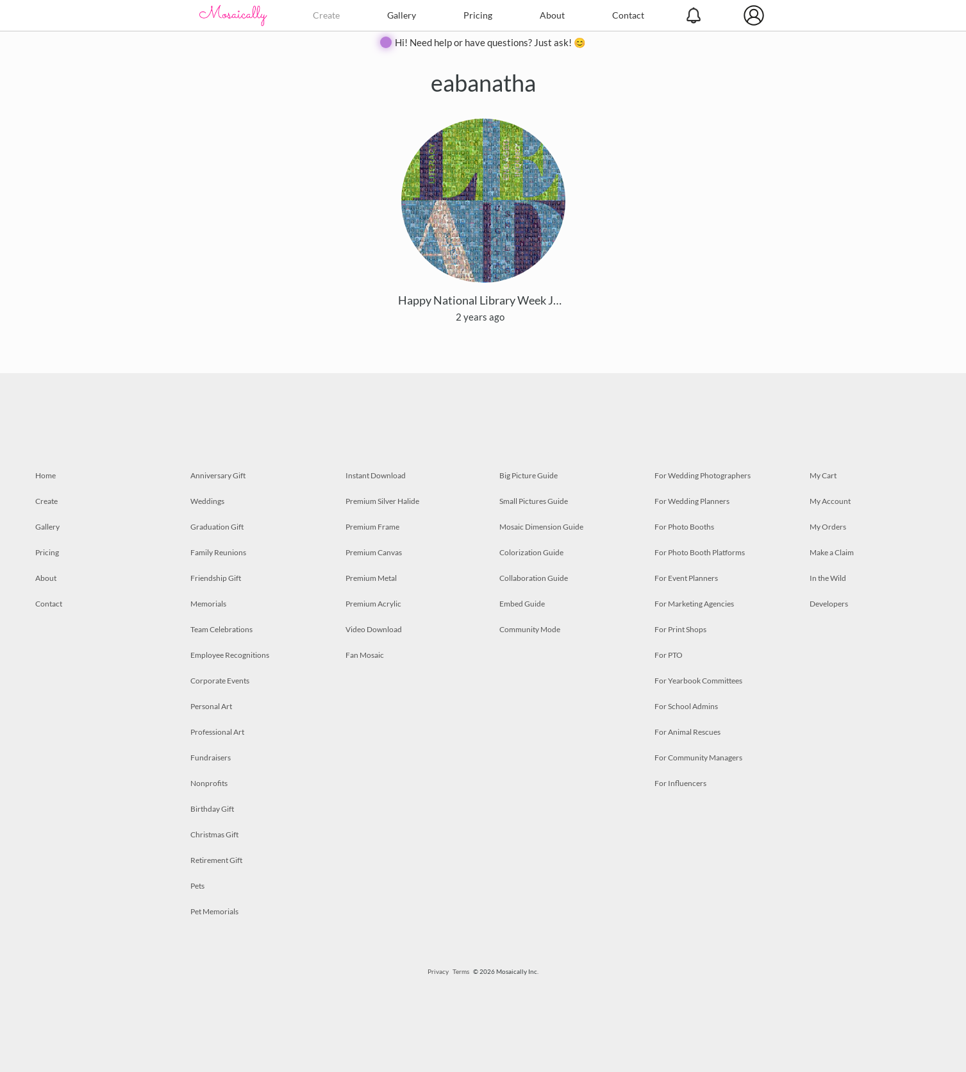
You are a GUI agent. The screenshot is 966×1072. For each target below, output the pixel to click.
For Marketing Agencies (694, 603)
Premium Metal (371, 578)
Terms (461, 971)
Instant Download (376, 475)
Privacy (438, 971)
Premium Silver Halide (382, 501)
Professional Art (217, 732)
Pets (197, 886)
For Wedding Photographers (702, 475)
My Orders (828, 527)
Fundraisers (210, 757)
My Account (830, 501)
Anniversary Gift (218, 475)
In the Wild (828, 578)
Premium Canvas (374, 552)
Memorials (208, 603)
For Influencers (680, 783)
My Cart (823, 475)
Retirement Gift (216, 860)
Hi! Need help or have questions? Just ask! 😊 (490, 42)
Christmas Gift (214, 834)
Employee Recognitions (229, 655)
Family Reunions (218, 552)
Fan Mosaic (365, 655)
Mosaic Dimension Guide (541, 527)
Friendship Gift (215, 578)
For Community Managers (698, 757)
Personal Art (211, 706)
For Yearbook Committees (698, 680)
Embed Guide (522, 603)
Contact (628, 15)
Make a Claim (832, 552)
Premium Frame (372, 527)
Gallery (401, 15)
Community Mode (529, 629)
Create (326, 15)
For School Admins (686, 706)
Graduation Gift (217, 527)
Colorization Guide (531, 552)
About (552, 15)
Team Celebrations (221, 629)
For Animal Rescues (687, 732)
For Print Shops (680, 629)
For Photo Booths (684, 527)
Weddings (207, 501)
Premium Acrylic (373, 603)
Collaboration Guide (533, 578)
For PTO (668, 655)
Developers (829, 603)
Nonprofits (209, 783)
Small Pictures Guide (533, 501)
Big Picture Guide (528, 475)
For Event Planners (686, 578)
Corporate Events (219, 680)
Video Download (374, 629)
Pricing (477, 15)
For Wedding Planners (691, 501)
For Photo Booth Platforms (699, 552)
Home (45, 475)
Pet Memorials (214, 911)
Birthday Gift (212, 809)
